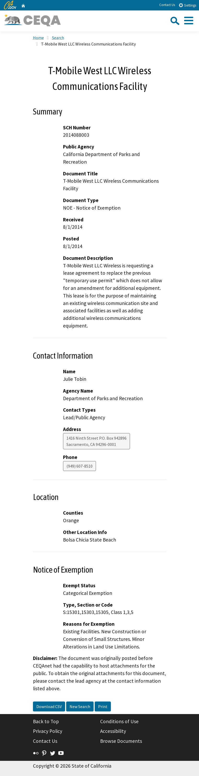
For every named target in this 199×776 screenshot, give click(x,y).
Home (38, 37)
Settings (187, 5)
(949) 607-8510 (79, 466)
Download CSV (49, 706)
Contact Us (167, 5)
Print (102, 706)
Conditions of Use (119, 721)
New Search (80, 706)
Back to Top (46, 721)
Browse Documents (121, 741)
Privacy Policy (47, 731)
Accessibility (113, 731)
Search (58, 37)
